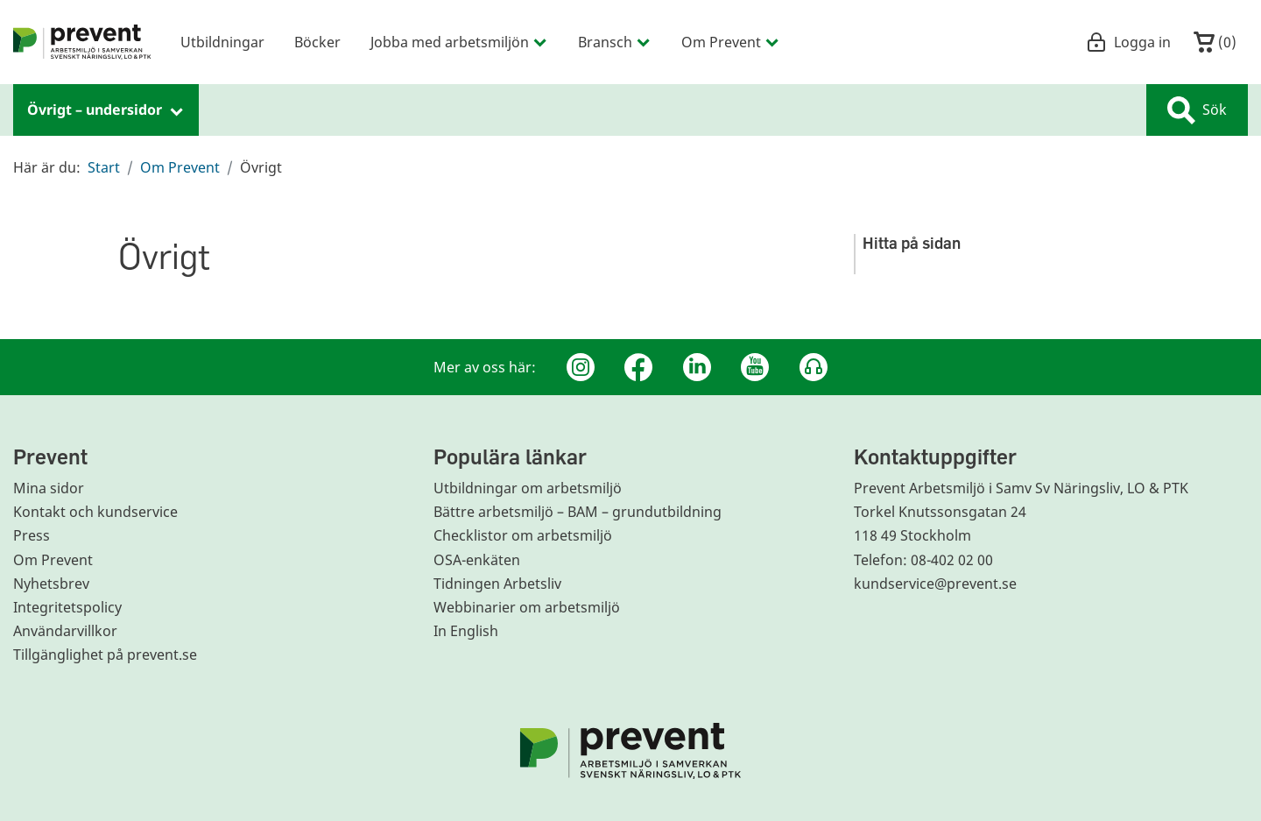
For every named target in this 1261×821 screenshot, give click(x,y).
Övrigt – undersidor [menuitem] (106, 109)
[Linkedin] (697, 367)
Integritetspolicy (67, 607)
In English (465, 631)
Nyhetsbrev (51, 583)
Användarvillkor (65, 631)
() (1215, 42)
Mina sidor (48, 488)
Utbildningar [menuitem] (222, 42)
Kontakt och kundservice (95, 511)
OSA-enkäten (476, 560)
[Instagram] (581, 367)
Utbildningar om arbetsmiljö (527, 488)
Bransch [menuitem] (615, 42)
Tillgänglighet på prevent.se (105, 654)
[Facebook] (638, 367)
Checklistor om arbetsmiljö (522, 535)
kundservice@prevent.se (935, 583)
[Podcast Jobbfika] (814, 367)
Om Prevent (180, 167)
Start (104, 167)
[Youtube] (755, 367)
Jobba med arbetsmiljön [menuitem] (459, 42)
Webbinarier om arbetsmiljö (526, 607)
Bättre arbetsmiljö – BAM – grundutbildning (577, 511)
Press (31, 535)
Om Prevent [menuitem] (730, 42)
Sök (1197, 110)
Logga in (1128, 42)
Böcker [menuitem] (317, 42)
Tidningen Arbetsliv (497, 583)
